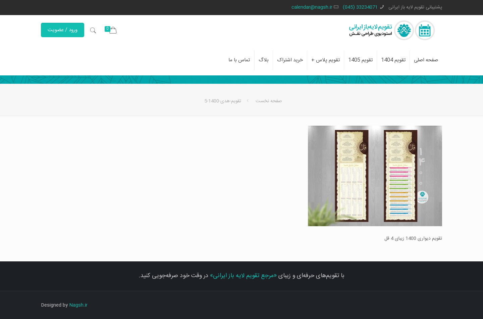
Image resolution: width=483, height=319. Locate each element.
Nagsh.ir (78, 305)
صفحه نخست (269, 101)
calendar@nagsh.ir (311, 7)
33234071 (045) (360, 7)
